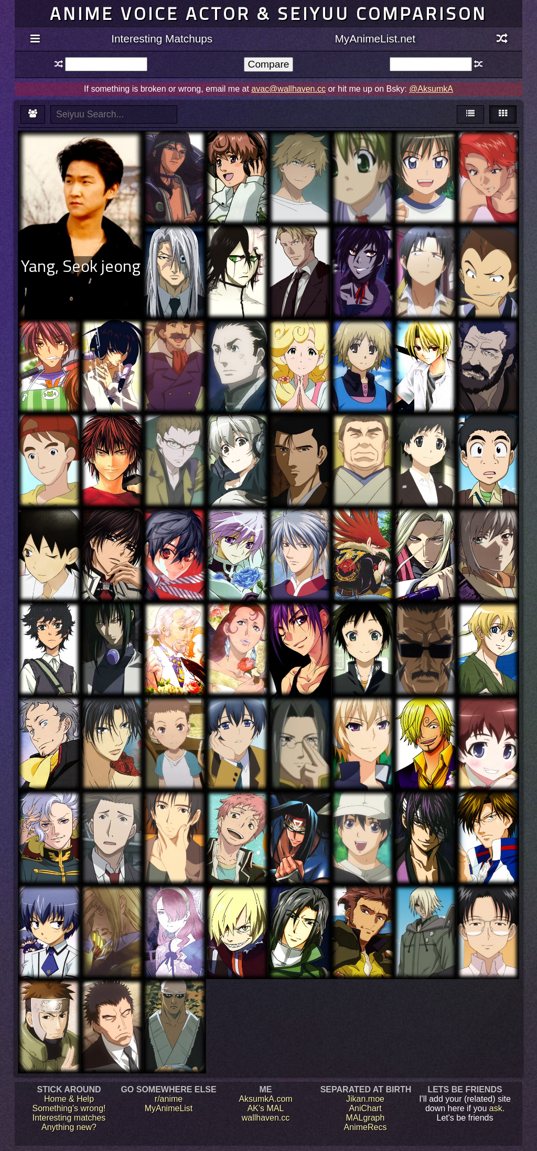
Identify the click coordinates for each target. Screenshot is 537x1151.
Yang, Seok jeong (81, 265)
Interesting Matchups (161, 38)
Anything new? (68, 1127)
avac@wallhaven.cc (288, 88)
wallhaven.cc (266, 1117)
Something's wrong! (68, 1108)
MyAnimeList (169, 1108)
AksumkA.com (265, 1098)
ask (495, 1108)
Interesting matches (69, 1117)
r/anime (168, 1098)
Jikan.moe (365, 1098)
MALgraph (365, 1117)
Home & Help (69, 1098)
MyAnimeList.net (375, 38)
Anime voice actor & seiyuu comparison (268, 13)
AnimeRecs (365, 1127)
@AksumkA (431, 88)
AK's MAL (266, 1108)
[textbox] (106, 64)
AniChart (365, 1108)
